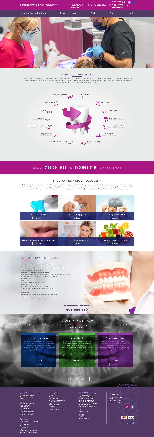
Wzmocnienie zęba (24, 426)
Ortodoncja (51, 397)
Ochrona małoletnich (83, 418)
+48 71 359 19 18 (117, 400)
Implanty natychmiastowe (26, 410)
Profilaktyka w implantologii (26, 414)
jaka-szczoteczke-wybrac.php (85, 402)
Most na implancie (24, 407)
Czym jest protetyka (24, 420)
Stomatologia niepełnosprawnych (57, 400)
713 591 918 (55, 168)
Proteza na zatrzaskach (25, 408)
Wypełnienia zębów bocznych (27, 397)
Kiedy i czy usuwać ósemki (85, 397)
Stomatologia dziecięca (54, 398)
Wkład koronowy (24, 427)
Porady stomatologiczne (86, 392)
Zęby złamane (23, 398)
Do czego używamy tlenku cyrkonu (28, 413)
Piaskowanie (52, 406)
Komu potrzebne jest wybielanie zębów (87, 394)
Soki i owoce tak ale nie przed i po (86, 406)
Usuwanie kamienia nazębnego (56, 408)
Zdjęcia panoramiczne (54, 402)
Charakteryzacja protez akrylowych (28, 431)
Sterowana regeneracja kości (27, 411)
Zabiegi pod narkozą (54, 405)
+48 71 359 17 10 (117, 402)
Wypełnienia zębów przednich (27, 395)
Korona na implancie (25, 405)
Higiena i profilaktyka (54, 409)
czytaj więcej (38, 365)
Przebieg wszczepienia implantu (27, 403)
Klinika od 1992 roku (83, 411)
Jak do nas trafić (82, 416)
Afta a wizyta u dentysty (84, 395)
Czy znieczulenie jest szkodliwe (86, 400)
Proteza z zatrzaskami (25, 424)
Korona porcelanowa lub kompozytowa (29, 421)
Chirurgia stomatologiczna (55, 394)
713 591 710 (85, 168)
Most (21, 423)
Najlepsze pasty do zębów (84, 405)
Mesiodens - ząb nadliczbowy (85, 398)
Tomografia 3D (52, 403)
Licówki (21, 429)
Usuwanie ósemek (53, 395)
